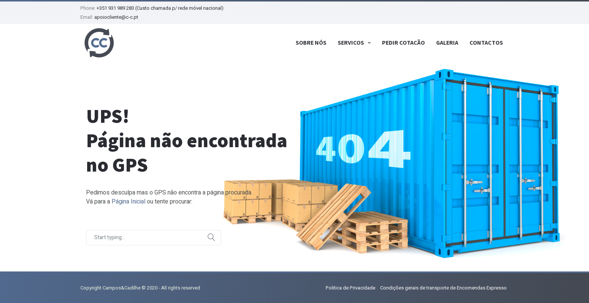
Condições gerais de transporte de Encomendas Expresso (443, 287)
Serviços (351, 43)
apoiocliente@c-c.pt (116, 17)
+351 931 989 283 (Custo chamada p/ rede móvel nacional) (160, 8)
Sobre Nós (311, 43)
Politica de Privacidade (350, 287)
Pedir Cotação (403, 43)
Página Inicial (128, 201)
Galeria (447, 43)
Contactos (486, 43)
